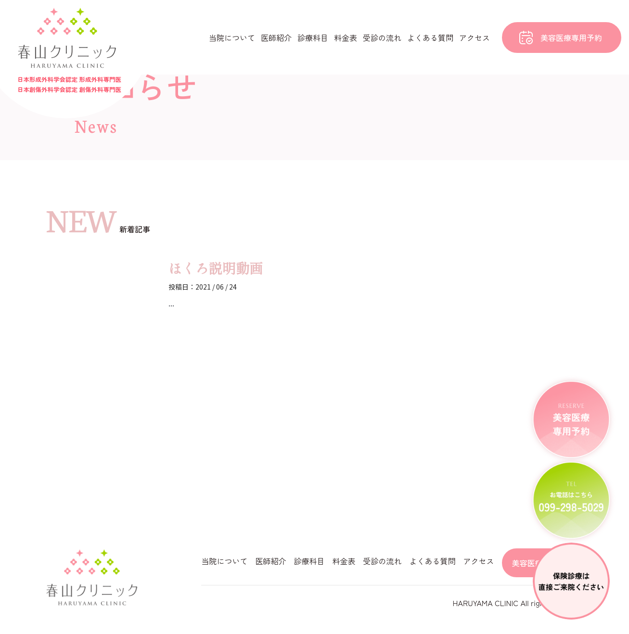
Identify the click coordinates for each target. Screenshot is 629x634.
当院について (232, 37)
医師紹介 (276, 37)
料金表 (345, 37)
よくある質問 (430, 37)
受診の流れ (382, 37)
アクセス (474, 37)
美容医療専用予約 (571, 37)
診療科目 (312, 37)
